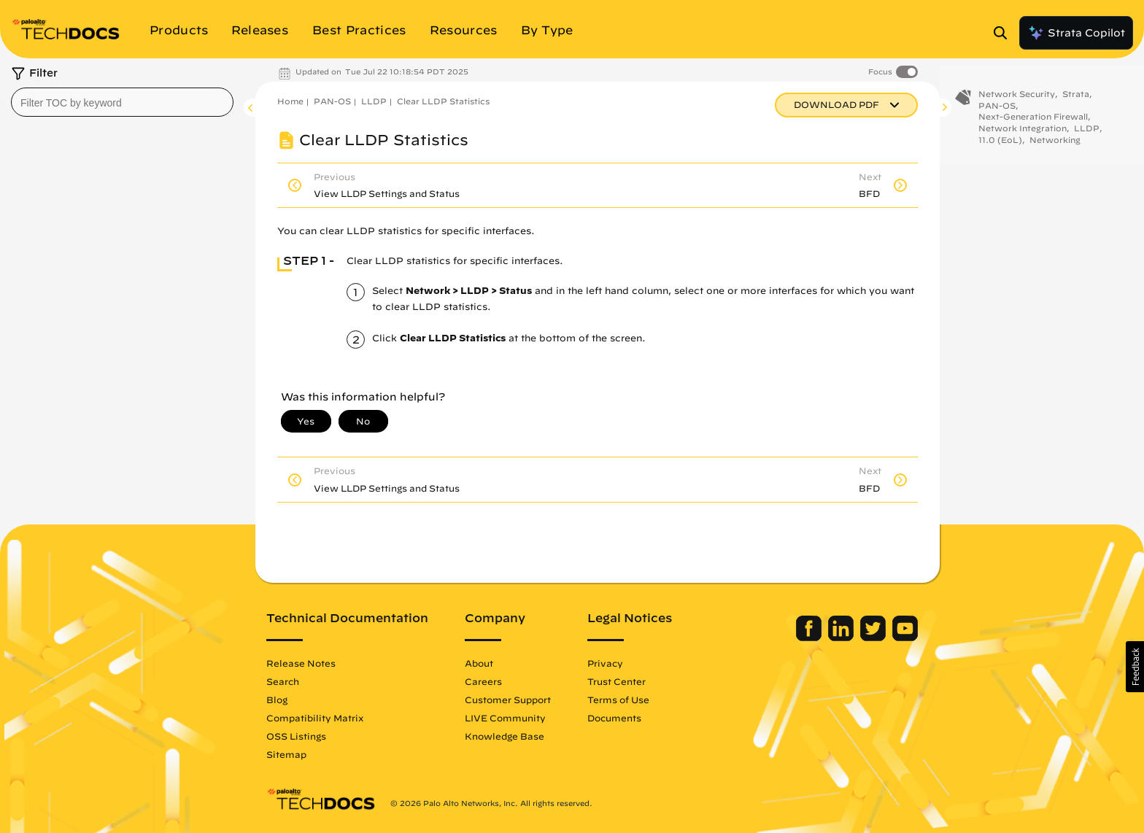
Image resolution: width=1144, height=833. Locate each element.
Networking (1055, 146)
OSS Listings (296, 736)
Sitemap (286, 754)
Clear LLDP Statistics (443, 101)
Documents (614, 718)
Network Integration (1022, 134)
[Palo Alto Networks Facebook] (810, 637)
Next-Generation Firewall (1033, 123)
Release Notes (301, 663)
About (479, 663)
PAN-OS (332, 101)
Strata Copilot (1076, 33)
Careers (483, 681)
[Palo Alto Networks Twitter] (874, 637)
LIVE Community (505, 718)
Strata (1075, 100)
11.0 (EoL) (1000, 146)
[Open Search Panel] (1005, 32)
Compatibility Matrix (314, 718)
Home (290, 101)
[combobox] (122, 102)
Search (282, 681)
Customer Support (508, 699)
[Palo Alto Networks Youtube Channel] (905, 637)
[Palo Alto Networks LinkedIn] (842, 637)
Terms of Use (618, 699)
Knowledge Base (504, 736)
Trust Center (616, 681)
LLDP (374, 101)
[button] (1135, 666)
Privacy (605, 663)
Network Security (1016, 100)
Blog (276, 699)
